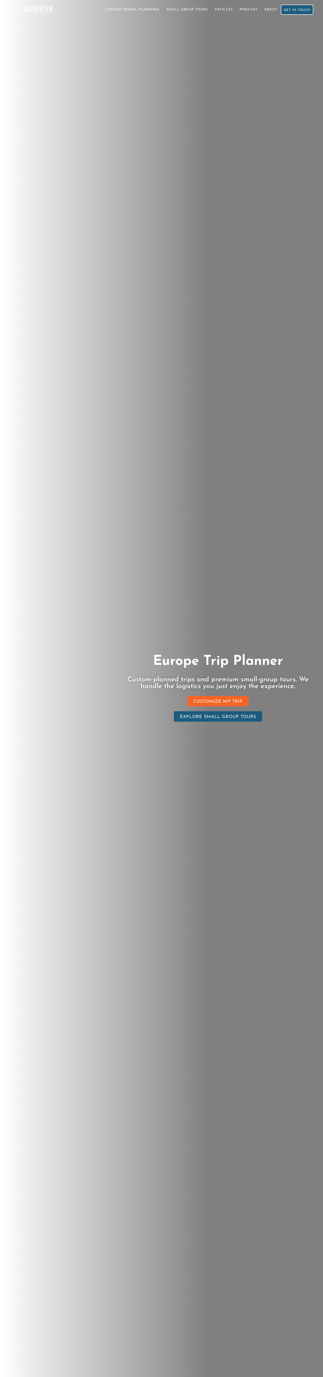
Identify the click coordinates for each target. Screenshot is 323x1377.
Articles (222, 9)
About (269, 9)
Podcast (247, 9)
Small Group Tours (186, 9)
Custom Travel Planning (131, 9)
